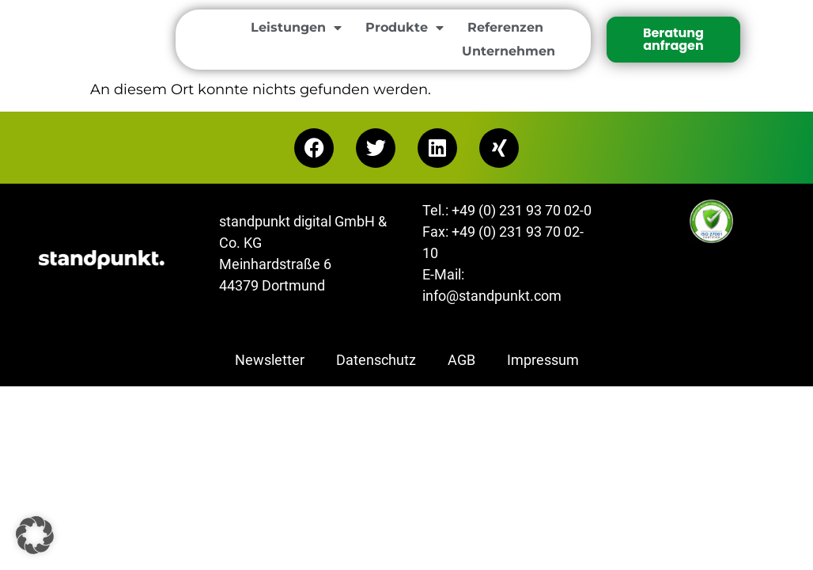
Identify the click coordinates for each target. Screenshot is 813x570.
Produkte (404, 28)
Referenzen (505, 27)
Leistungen (296, 28)
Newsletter (269, 360)
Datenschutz (376, 360)
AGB (461, 360)
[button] (35, 535)
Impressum (543, 360)
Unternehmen (508, 51)
